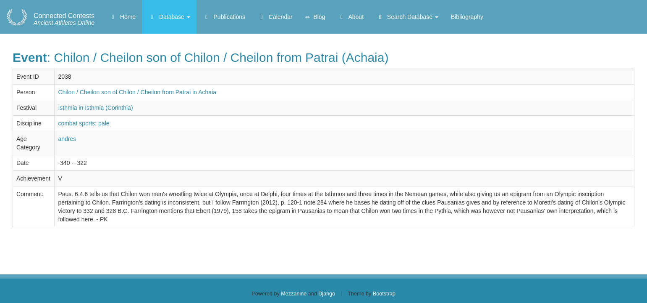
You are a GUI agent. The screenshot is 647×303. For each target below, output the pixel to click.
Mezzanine (293, 294)
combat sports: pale (83, 123)
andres (67, 139)
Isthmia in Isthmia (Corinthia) (95, 107)
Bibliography (467, 16)
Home (122, 16)
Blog (315, 17)
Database (169, 16)
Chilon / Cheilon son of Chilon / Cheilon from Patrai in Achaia (137, 92)
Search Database (407, 16)
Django (326, 294)
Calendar (275, 16)
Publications (224, 16)
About (351, 16)
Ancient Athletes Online (64, 19)
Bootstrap (384, 294)
